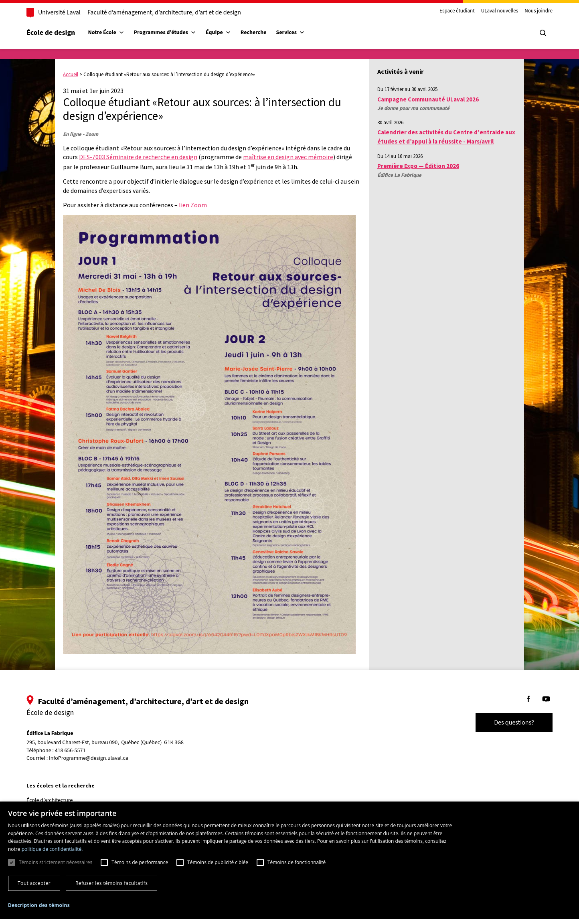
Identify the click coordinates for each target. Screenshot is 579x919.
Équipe (218, 32)
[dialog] (289, 860)
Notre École (106, 32)
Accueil (70, 74)
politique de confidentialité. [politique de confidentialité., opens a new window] (52, 849)
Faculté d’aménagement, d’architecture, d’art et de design (164, 12)
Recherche (254, 32)
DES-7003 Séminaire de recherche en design (138, 157)
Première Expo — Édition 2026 (418, 166)
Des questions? (514, 722)
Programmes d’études (165, 32)
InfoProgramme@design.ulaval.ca (88, 758)
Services (290, 32)
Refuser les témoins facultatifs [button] (111, 883)
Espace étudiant (457, 11)
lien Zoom (193, 205)
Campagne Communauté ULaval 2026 (428, 99)
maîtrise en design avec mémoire (288, 157)
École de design (50, 33)
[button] (39, 905)
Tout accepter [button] (34, 883)
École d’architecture (49, 800)
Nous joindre (538, 11)
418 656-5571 (70, 751)
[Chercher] (543, 33)
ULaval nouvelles (499, 11)
